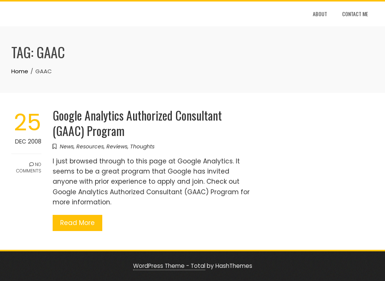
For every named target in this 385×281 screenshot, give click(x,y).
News (67, 146)
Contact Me (355, 14)
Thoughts (142, 146)
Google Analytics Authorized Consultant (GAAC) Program (137, 122)
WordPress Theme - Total (169, 266)
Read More (77, 222)
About (320, 14)
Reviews (116, 146)
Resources (90, 146)
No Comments (28, 167)
